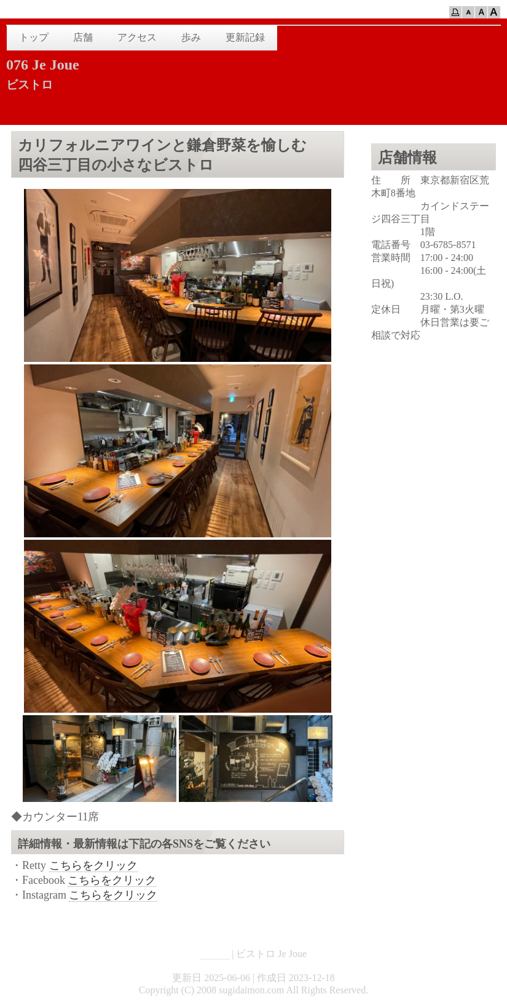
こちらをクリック (93, 865)
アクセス (137, 37)
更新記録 (245, 37)
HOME (214, 953)
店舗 (83, 37)
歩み (191, 37)
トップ (34, 37)
